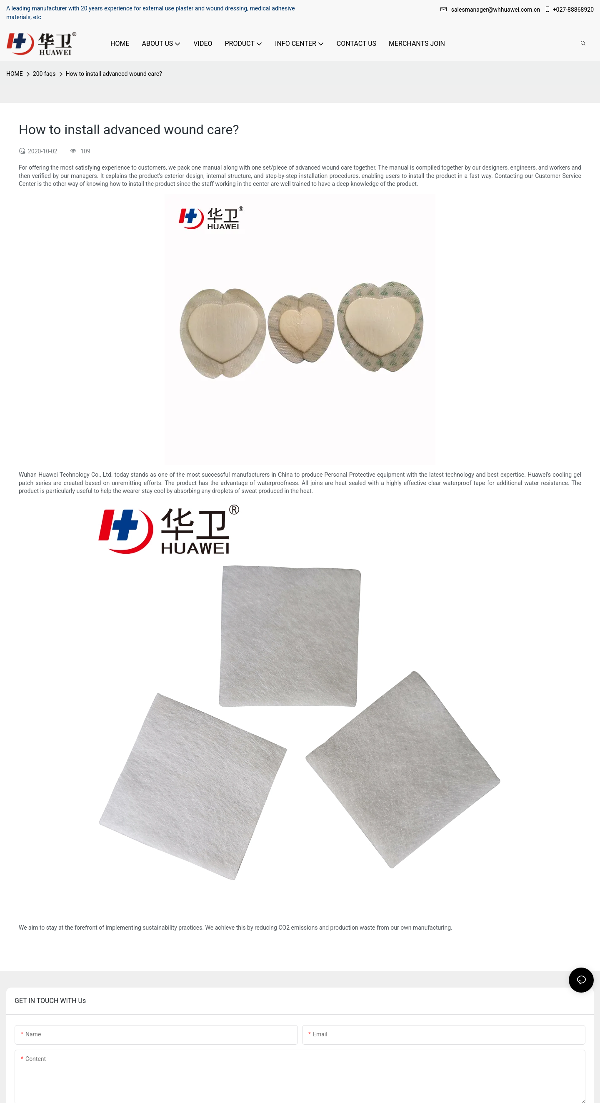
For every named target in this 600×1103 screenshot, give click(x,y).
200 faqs (44, 73)
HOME (14, 73)
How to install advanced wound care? (114, 73)
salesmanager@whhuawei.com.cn (491, 9)
